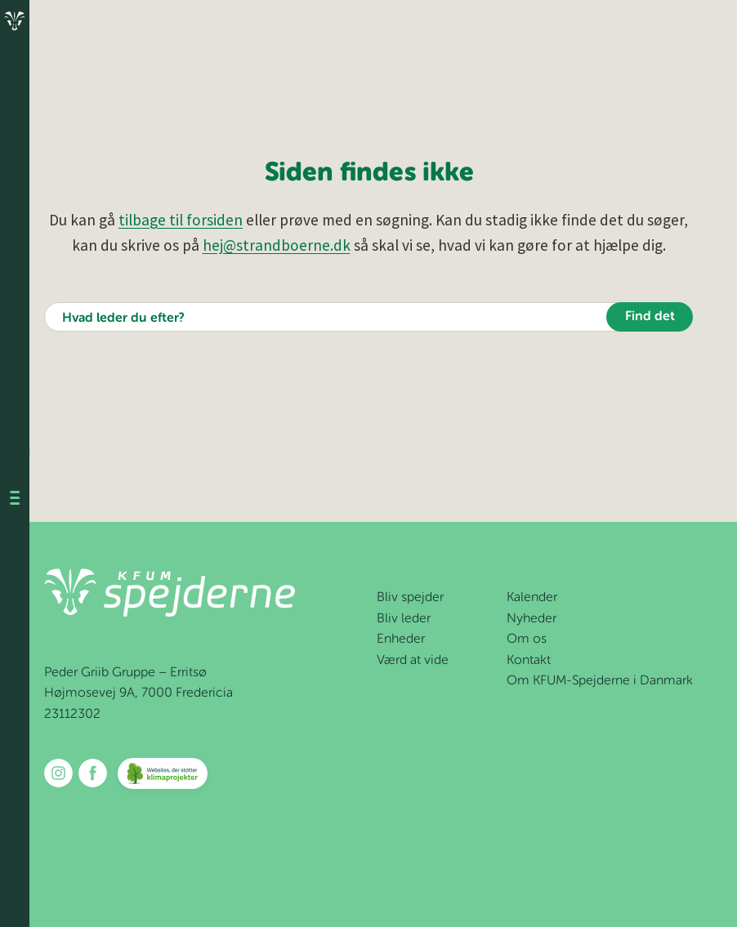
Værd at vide (413, 660)
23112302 (72, 714)
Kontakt (529, 660)
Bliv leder (404, 619)
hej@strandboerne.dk (277, 245)
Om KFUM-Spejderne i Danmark (600, 681)
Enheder (401, 639)
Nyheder (531, 619)
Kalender (532, 597)
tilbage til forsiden (180, 220)
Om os (527, 639)
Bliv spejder (410, 597)
